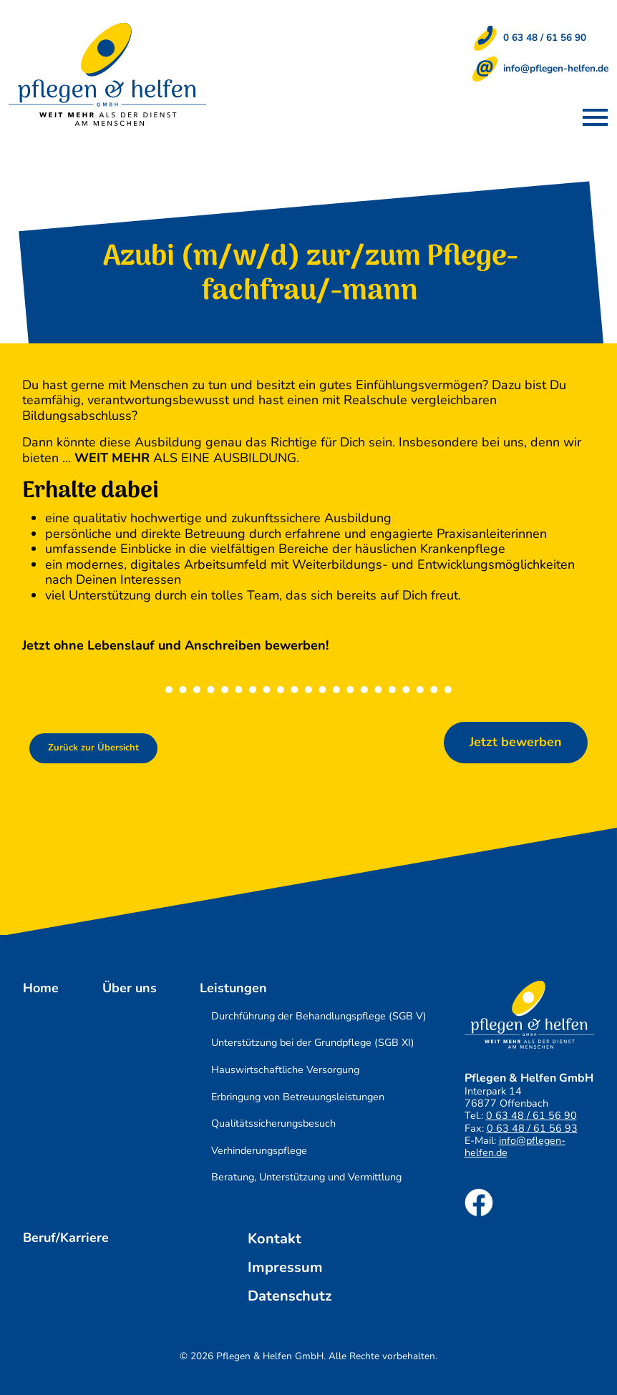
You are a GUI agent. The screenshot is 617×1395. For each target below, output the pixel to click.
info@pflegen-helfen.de (555, 68)
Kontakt (274, 1239)
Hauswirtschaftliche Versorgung (285, 1069)
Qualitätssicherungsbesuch (273, 1123)
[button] (595, 117)
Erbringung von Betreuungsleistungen (297, 1097)
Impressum (285, 1267)
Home (41, 989)
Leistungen (233, 989)
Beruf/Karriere (66, 1238)
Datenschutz (289, 1296)
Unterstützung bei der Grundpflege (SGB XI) (312, 1042)
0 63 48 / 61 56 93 (532, 1128)
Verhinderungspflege (259, 1150)
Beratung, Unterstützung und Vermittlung (306, 1177)
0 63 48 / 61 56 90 (544, 37)
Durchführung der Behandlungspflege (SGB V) (319, 1016)
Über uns (129, 989)
